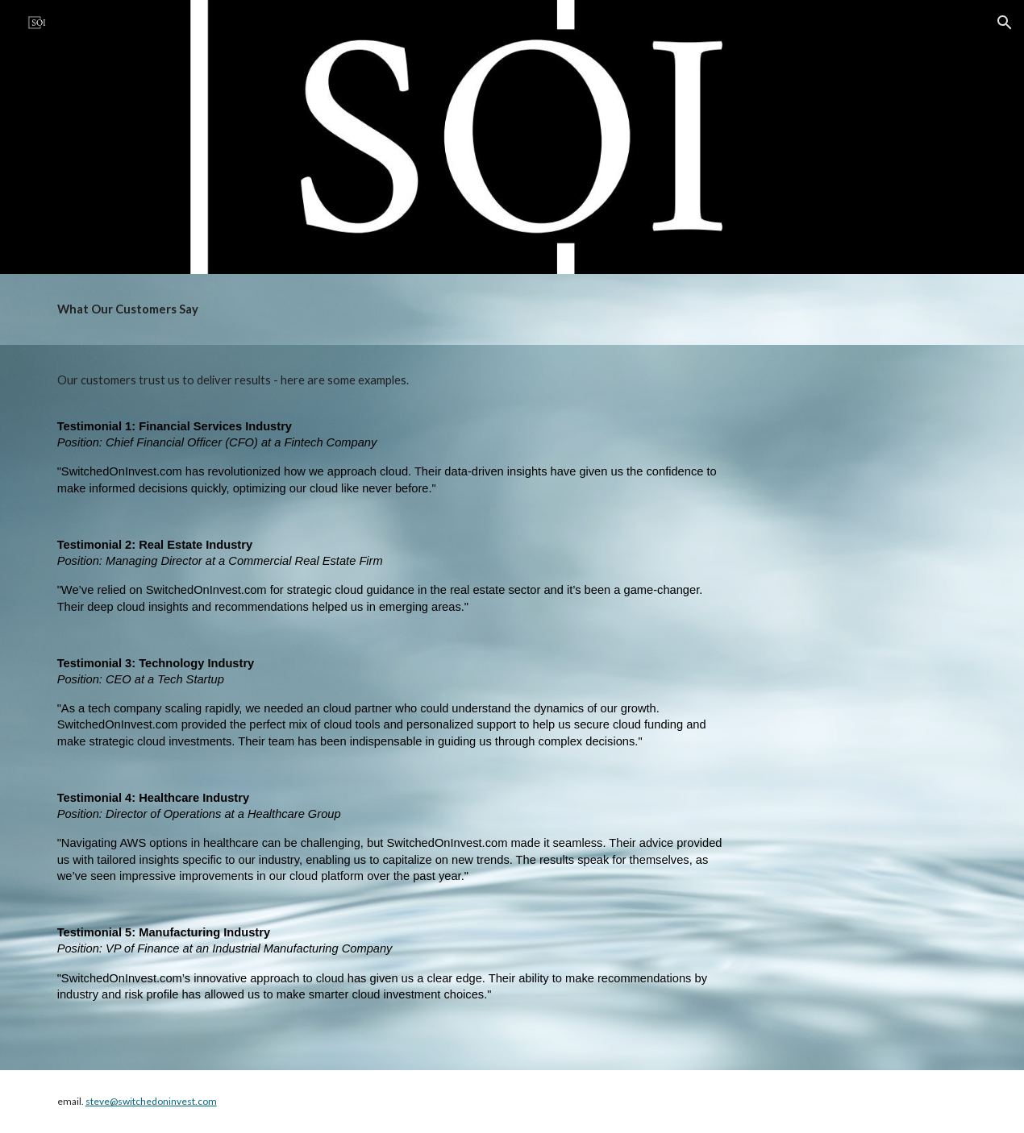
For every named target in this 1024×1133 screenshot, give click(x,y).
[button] (1004, 22)
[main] (512, 309)
